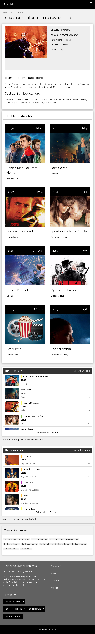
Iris (85, 191)
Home (4, 12)
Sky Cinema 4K (26, 549)
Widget (54, 588)
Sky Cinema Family (56, 539)
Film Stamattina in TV (14, 601)
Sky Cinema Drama (46, 544)
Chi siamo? (55, 566)
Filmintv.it (9, 4)
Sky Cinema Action (71, 539)
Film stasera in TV (36, 609)
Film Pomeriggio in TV (15, 609)
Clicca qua (38, 439)
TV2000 (38, 309)
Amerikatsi (14, 349)
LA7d (84, 309)
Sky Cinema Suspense (11, 544)
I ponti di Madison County (69, 231)
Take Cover (59, 168)
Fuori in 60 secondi (20, 231)
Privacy (54, 573)
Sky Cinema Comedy (62, 544)
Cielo (84, 250)
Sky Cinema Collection (39, 539)
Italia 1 (39, 128)
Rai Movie (37, 250)
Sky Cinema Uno (10, 539)
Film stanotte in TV (13, 616)
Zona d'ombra (61, 349)
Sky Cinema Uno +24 (79, 544)
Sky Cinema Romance (29, 544)
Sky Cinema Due (23, 539)
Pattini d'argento (18, 290)
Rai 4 (84, 128)
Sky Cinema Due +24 (11, 549)
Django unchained (64, 290)
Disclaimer (55, 580)
